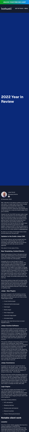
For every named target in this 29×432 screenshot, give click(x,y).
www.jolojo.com (23, 229)
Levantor (16, 425)
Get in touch (19, 8)
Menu (26, 8)
